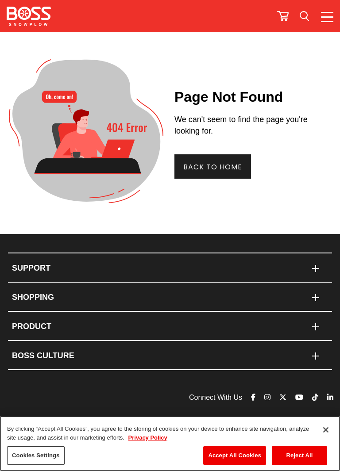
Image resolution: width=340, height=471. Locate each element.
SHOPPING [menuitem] (33, 297)
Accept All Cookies (234, 455)
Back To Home (212, 167)
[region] (170, 443)
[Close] (326, 430)
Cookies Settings (36, 455)
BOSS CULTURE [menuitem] (43, 355)
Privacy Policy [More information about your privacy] (147, 437)
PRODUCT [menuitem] (31, 326)
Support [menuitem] (31, 268)
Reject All (299, 455)
